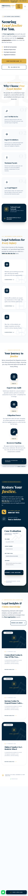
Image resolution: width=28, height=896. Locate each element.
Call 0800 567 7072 (14, 67)
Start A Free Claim (16, 892)
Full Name (7, 539)
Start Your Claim (18, 6)
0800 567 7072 (13, 512)
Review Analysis (10, 669)
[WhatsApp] (3, 892)
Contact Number (9, 546)
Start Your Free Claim (14, 61)
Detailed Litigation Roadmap (14, 461)
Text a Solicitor (14, 519)
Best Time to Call (9, 553)
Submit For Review (14, 572)
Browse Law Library (18, 622)
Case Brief (7, 560)
